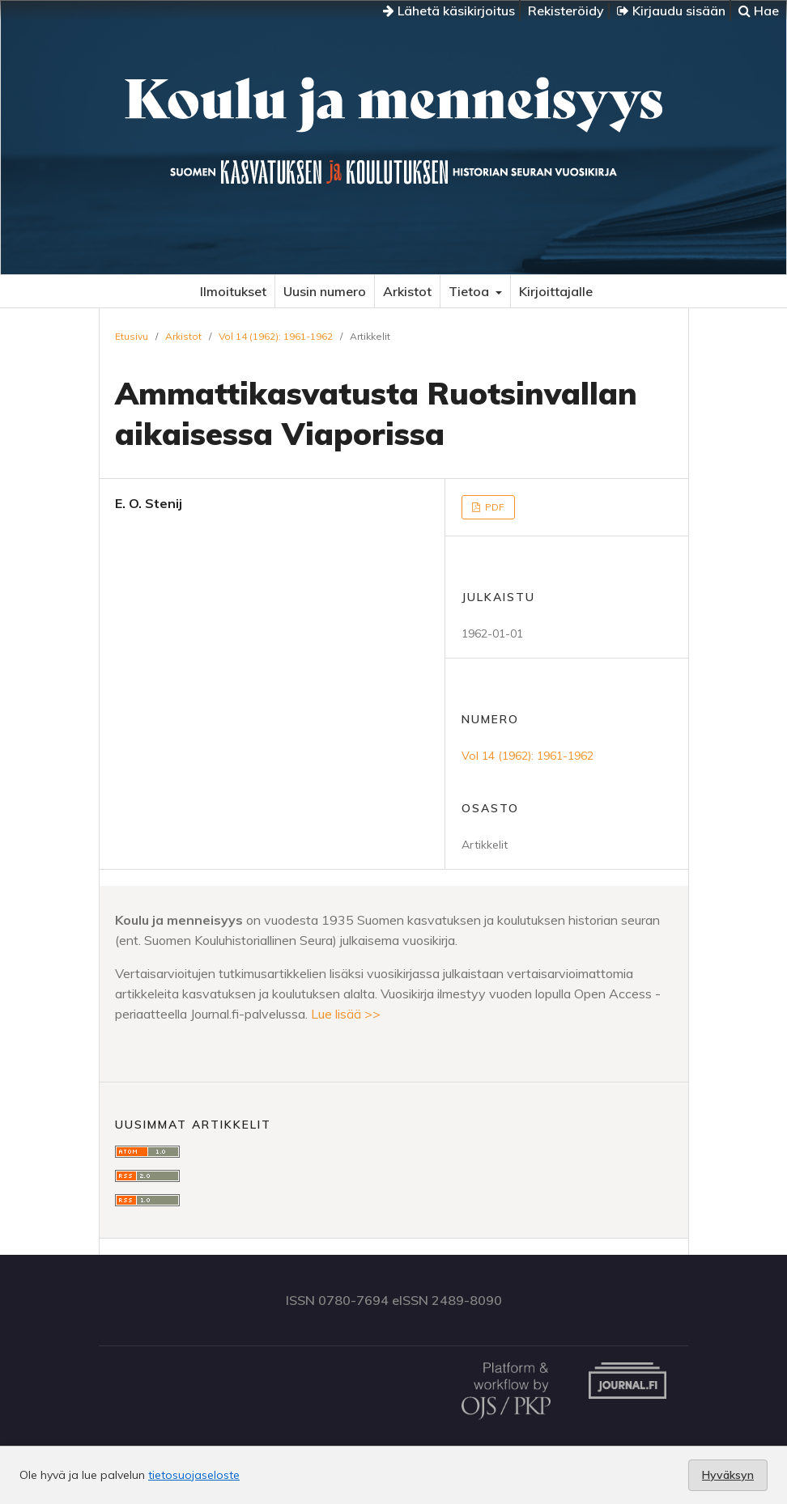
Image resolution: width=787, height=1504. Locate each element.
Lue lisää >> (346, 1014)
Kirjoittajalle (556, 291)
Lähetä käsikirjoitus (449, 10)
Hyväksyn (728, 1475)
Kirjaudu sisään (671, 10)
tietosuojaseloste (194, 1475)
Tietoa (470, 291)
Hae (758, 10)
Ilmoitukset (233, 291)
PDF (493, 507)
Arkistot (407, 291)
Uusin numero (324, 291)
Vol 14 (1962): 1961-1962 (276, 336)
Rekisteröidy (566, 10)
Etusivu (131, 336)
